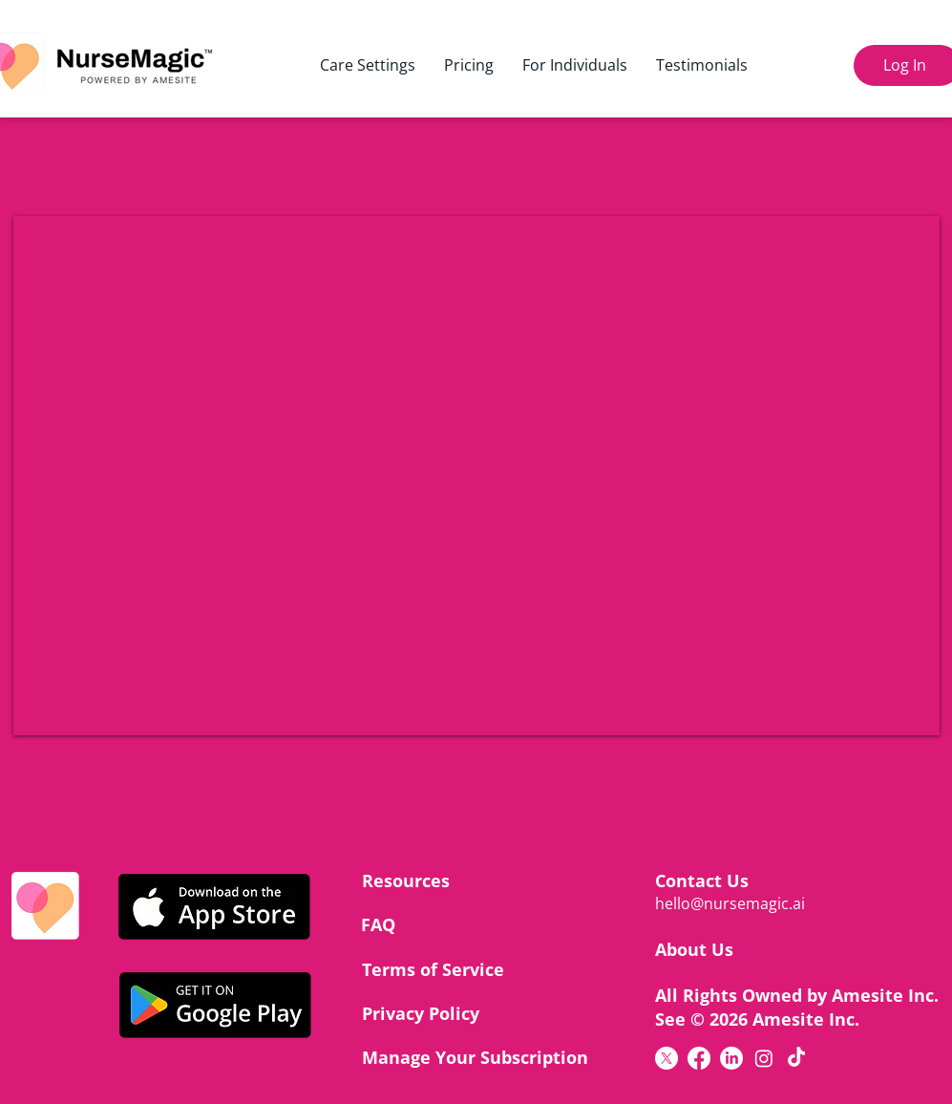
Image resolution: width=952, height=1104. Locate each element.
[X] (666, 1058)
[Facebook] (699, 1058)
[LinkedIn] (731, 1058)
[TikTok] (796, 1058)
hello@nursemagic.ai (730, 903)
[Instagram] (763, 1058)
